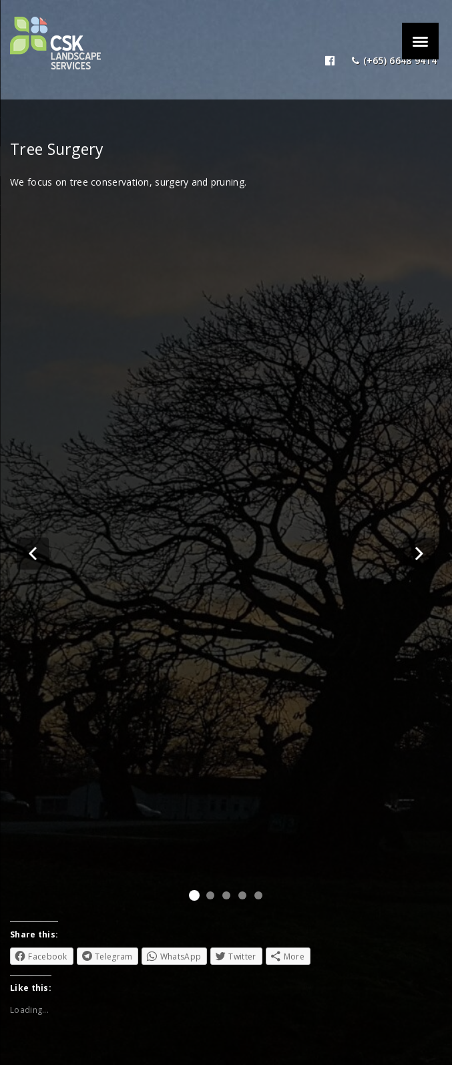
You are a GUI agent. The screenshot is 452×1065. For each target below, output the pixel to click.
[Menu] (420, 41)
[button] (33, 554)
